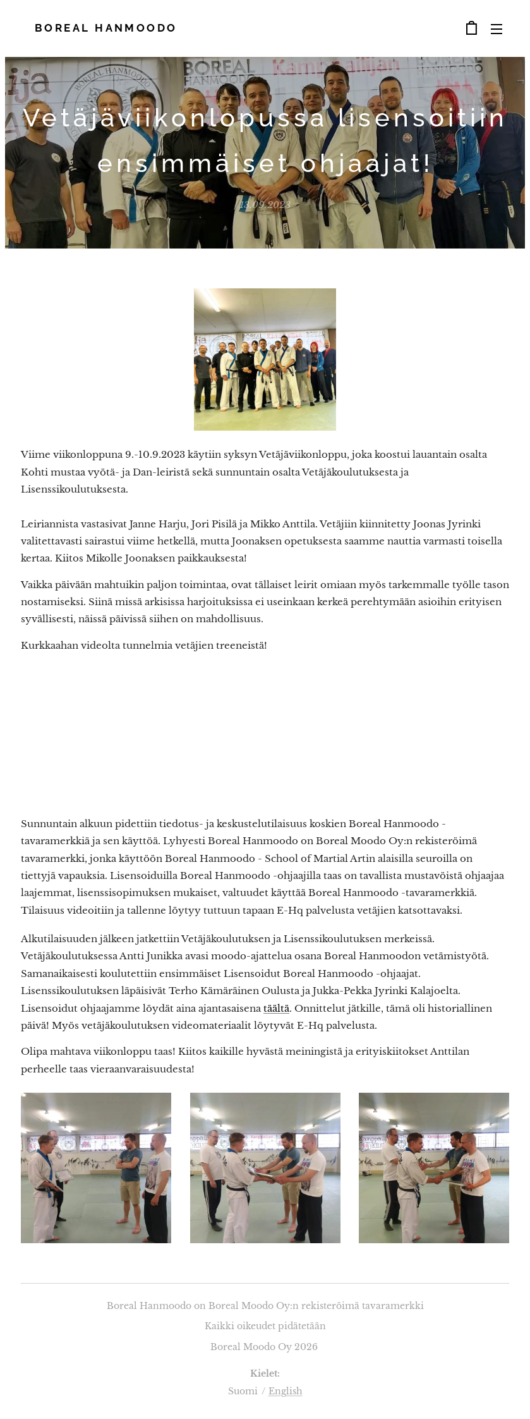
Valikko (496, 29)
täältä (276, 1008)
